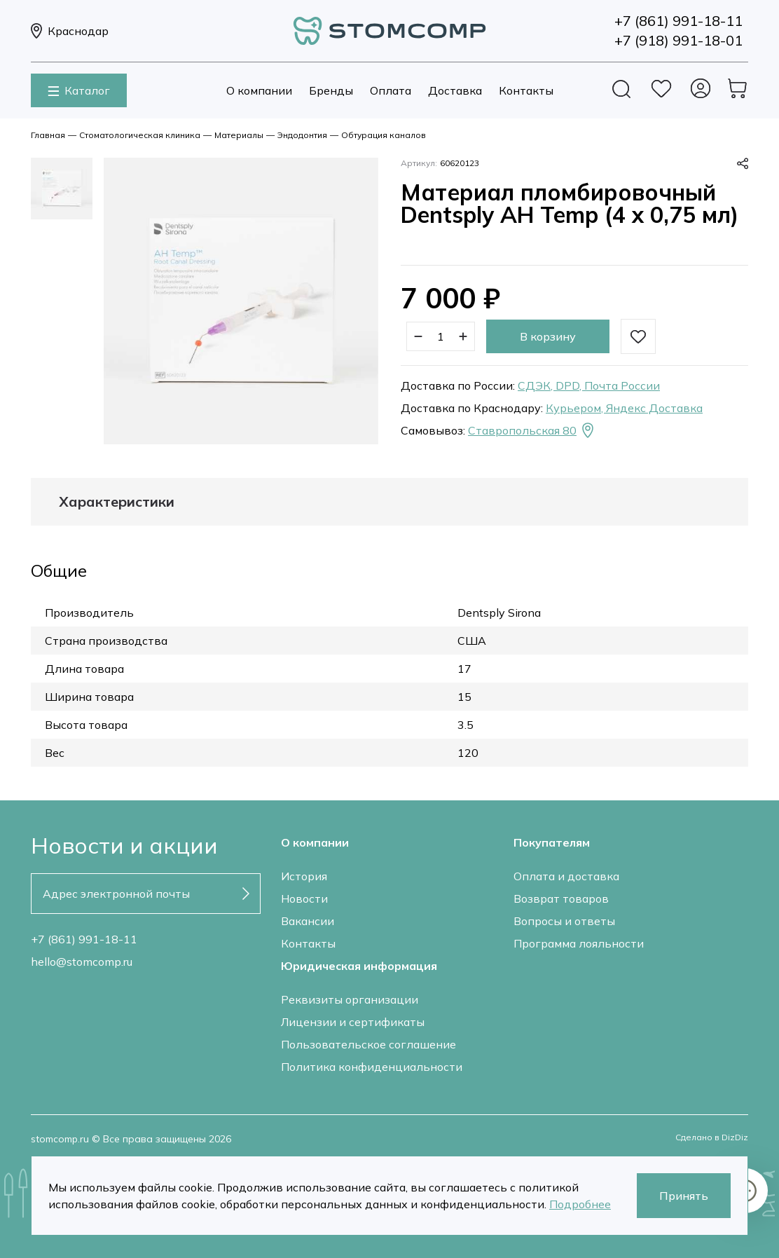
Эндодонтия (302, 135)
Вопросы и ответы (564, 921)
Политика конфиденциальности (371, 1067)
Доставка (455, 90)
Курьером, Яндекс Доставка (624, 408)
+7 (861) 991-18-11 (84, 939)
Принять (683, 1196)
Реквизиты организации (349, 999)
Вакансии (307, 921)
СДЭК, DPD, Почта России (589, 385)
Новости (304, 898)
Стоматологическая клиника (139, 135)
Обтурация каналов (383, 135)
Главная (48, 135)
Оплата (390, 90)
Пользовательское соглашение (368, 1044)
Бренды (331, 90)
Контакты (526, 90)
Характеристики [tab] (116, 502)
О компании (259, 90)
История (304, 876)
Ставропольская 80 (532, 430)
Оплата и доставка (566, 876)
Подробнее (580, 1204)
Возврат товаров (561, 898)
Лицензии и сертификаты (353, 1022)
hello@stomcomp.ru (81, 962)
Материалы (238, 135)
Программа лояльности (578, 943)
